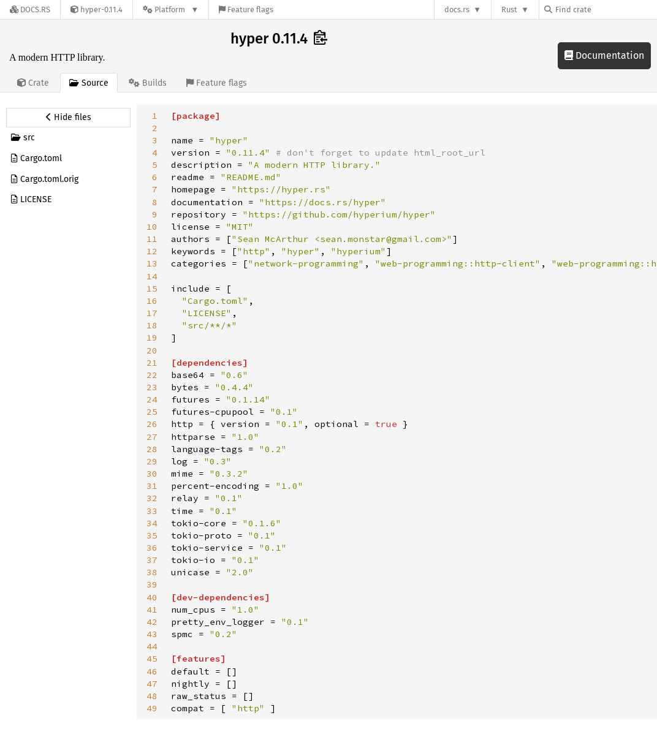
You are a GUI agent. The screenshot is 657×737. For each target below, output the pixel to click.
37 (152, 559)
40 (152, 597)
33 (152, 510)
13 (152, 263)
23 (152, 387)
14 (152, 276)
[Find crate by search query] (605, 9)
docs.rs (456, 9)
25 (152, 411)
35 (152, 535)
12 (152, 251)
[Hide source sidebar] (68, 117)
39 (152, 584)
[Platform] (170, 9)
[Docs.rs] (30, 9)
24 (152, 399)
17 (152, 313)
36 (152, 547)
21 (152, 362)
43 (152, 634)
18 (152, 325)
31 (152, 485)
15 (152, 288)
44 (152, 646)
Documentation (604, 55)
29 (152, 461)
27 (152, 436)
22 (152, 374)
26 (152, 423)
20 (152, 350)
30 (152, 473)
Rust (509, 9)
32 (152, 498)
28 (152, 449)
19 (152, 337)
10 (152, 226)
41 (152, 609)
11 (152, 238)
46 (152, 671)
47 (152, 683)
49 (152, 708)
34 (152, 523)
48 (152, 695)
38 (152, 572)
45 (152, 658)
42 (152, 621)
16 (152, 300)
